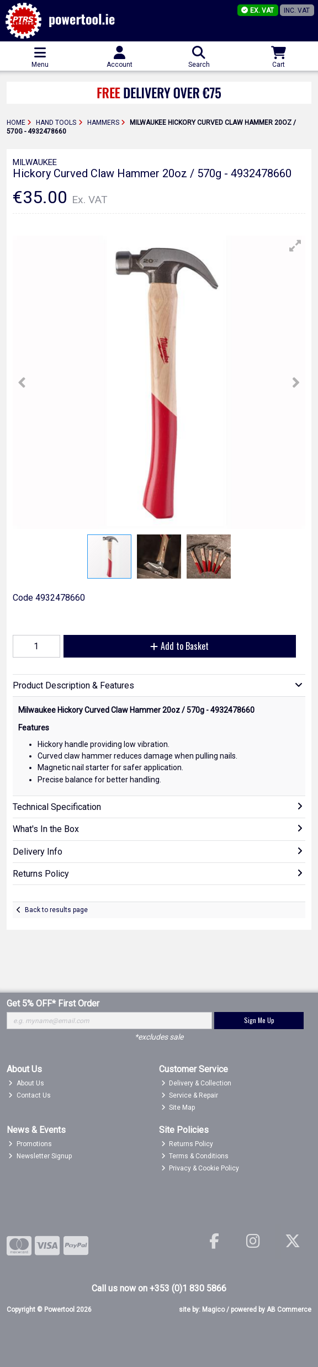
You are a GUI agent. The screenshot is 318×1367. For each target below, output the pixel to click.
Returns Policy (187, 1144)
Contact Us (29, 1095)
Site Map (178, 1107)
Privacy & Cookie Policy (200, 1168)
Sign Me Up (259, 1020)
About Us (26, 1083)
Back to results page (56, 910)
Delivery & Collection (196, 1083)
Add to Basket (179, 646)
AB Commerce (289, 1309)
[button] (295, 246)
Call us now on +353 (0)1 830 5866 (159, 1288)
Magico (213, 1309)
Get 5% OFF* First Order (53, 1003)
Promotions (30, 1144)
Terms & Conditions (195, 1156)
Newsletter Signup (40, 1156)
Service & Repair (190, 1095)
